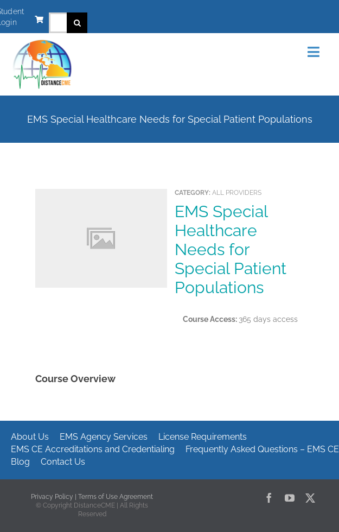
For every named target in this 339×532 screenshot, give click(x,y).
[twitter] (310, 498)
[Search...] (58, 22)
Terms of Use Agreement (115, 497)
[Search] (77, 22)
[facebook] (269, 498)
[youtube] (290, 498)
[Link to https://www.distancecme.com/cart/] (39, 19)
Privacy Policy (52, 497)
